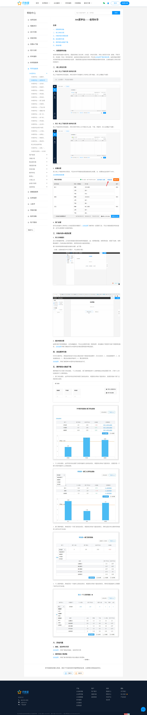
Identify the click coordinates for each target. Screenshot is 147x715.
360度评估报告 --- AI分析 (38, 151)
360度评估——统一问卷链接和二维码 (39, 114)
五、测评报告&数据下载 (60, 42)
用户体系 (38, 155)
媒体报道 (94, 697)
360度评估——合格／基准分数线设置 (39, 148)
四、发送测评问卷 (58, 39)
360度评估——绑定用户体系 (39, 141)
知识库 (108, 700)
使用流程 (33, 20)
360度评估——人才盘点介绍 (39, 131)
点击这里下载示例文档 (102, 57)
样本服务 (79, 700)
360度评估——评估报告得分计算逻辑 (39, 94)
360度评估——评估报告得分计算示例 (39, 121)
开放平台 (108, 697)
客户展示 (94, 691)
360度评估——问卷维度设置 (39, 104)
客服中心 (30, 230)
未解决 (78, 673)
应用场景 (79, 705)
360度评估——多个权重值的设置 (39, 117)
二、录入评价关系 (58, 32)
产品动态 (123, 697)
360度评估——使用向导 (38, 80)
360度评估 (38, 73)
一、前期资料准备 (58, 29)
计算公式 (38, 180)
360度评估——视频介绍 (38, 110)
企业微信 (79, 702)
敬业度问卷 (38, 162)
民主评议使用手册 (36, 144)
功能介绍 (38, 158)
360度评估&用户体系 (37, 127)
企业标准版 (79, 691)
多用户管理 (38, 183)
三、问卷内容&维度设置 (60, 36)
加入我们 (124, 694)
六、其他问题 (57, 45)
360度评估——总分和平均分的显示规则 (39, 124)
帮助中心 (108, 694)
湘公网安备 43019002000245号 (72, 713)
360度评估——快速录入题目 (39, 87)
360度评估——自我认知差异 (39, 134)
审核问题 (33, 210)
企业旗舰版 (79, 697)
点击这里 (85, 225)
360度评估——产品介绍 (38, 107)
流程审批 (38, 187)
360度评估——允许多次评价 (39, 83)
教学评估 (38, 172)
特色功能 (38, 169)
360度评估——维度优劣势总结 (39, 137)
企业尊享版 (79, 694)
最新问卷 (94, 694)
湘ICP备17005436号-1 (56, 713)
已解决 (68, 673)
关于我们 (123, 691)
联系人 (38, 176)
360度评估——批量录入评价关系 (39, 77)
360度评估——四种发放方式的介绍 (39, 90)
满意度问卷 (38, 165)
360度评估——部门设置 (38, 100)
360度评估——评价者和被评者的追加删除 (39, 97)
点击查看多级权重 (58, 175)
